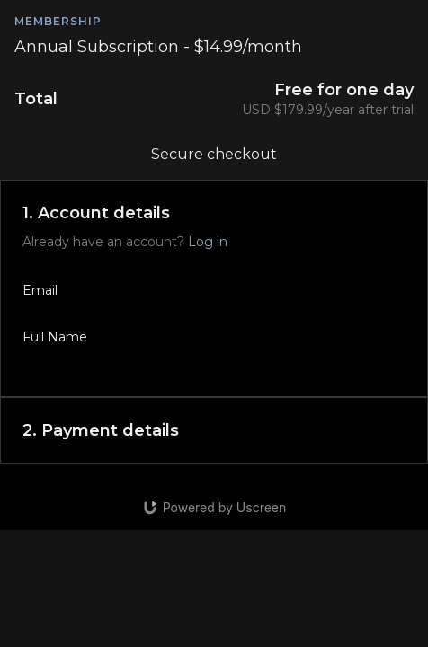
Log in (207, 242)
